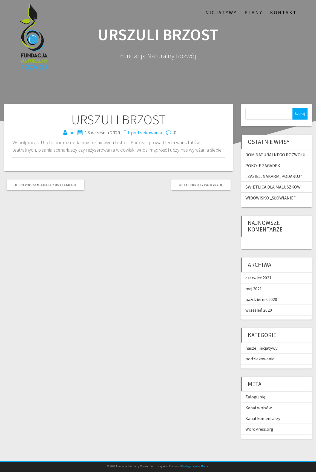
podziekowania (146, 132)
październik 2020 (261, 299)
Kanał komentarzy (262, 418)
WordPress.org (259, 429)
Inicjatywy (220, 12)
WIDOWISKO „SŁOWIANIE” (270, 198)
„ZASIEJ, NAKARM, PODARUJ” (273, 176)
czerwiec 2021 (258, 277)
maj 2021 (253, 288)
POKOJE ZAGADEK (262, 165)
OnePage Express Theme (194, 466)
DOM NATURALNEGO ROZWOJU (275, 154)
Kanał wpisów (258, 407)
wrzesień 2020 (258, 310)
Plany (254, 12)
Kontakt (283, 12)
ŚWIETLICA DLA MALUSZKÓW (273, 187)
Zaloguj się (255, 396)
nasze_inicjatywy (261, 348)
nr (72, 132)
